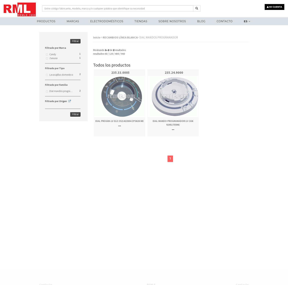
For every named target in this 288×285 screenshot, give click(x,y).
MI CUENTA (274, 7)
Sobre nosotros (172, 21)
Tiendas (140, 21)
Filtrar (75, 41)
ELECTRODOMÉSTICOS (106, 21)
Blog (201, 21)
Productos (46, 21)
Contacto (225, 21)
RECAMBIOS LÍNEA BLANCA (121, 37)
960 (123, 53)
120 (111, 53)
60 (106, 53)
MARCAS (73, 21)
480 (117, 53)
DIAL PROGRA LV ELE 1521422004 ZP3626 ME (119, 121)
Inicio (97, 37)
